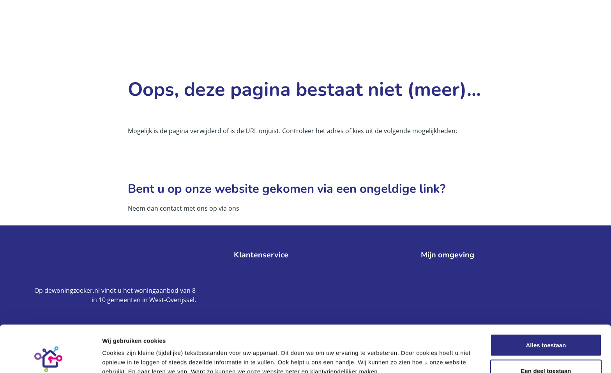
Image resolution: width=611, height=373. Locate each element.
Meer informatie (425, 353)
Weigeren (546, 352)
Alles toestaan (546, 301)
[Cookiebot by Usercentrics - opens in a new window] (50, 358)
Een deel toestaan (546, 327)
